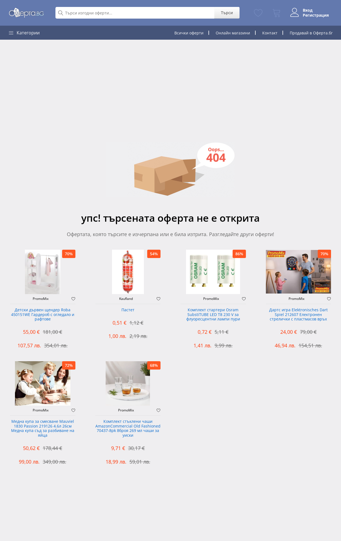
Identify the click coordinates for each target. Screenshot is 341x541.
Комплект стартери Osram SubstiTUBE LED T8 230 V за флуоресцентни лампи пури (213, 315)
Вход (307, 10)
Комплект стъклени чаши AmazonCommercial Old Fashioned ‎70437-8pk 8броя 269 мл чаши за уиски (128, 428)
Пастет (127, 310)
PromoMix (41, 299)
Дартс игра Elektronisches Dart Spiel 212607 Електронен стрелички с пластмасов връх (298, 315)
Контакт (270, 33)
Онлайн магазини (233, 33)
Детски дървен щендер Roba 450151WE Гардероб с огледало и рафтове (42, 315)
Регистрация (315, 15)
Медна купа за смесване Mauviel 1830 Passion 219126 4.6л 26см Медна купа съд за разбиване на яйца (42, 428)
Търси (226, 12)
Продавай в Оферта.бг (311, 33)
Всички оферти (188, 33)
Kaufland (126, 299)
